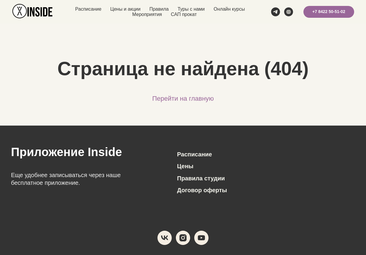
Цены (185, 166)
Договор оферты (202, 190)
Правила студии (201, 178)
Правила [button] (159, 9)
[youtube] (201, 238)
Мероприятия (147, 14)
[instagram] (183, 238)
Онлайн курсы (229, 9)
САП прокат (184, 14)
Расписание (88, 9)
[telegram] (275, 11)
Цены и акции (125, 9)
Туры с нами (191, 9)
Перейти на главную (183, 98)
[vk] (164, 238)
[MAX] (288, 11)
